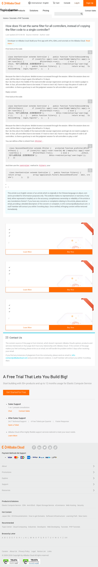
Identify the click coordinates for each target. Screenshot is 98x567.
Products (21, 10)
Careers (5, 551)
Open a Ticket (13, 425)
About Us (13, 551)
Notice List (41, 551)
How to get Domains (37, 516)
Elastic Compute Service (11, 505)
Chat (10, 411)
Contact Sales (90, 11)
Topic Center (7, 527)
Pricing (46, 10)
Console (67, 3)
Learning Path (71, 516)
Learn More (27, 252)
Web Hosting (71, 505)
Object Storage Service (45, 505)
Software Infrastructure (55, 516)
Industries (32, 527)
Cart (56, 3)
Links (49, 551)
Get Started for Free (16, 392)
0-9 (66, 538)
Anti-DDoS (31, 505)
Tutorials (64, 527)
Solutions (34, 10)
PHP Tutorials (74, 527)
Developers (41, 527)
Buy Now (70, 252)
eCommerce (60, 505)
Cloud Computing (20, 527)
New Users (83, 516)
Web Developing (53, 527)
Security (80, 505)
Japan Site (6, 516)
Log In (77, 3)
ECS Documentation (19, 516)
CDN (24, 505)
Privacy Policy (24, 551)
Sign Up (89, 3)
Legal (33, 551)
